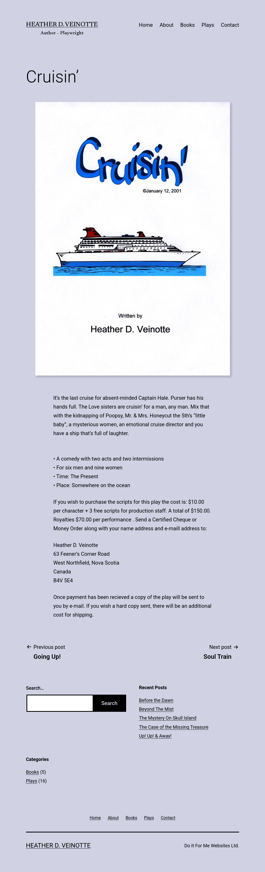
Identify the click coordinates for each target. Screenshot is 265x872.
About (166, 25)
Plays (208, 25)
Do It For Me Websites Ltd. (211, 845)
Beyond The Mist (156, 709)
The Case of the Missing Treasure (174, 727)
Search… (35, 688)
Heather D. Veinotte (62, 25)
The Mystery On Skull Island (167, 718)
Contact (230, 25)
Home (146, 25)
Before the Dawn (156, 700)
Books (187, 25)
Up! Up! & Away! (155, 736)
